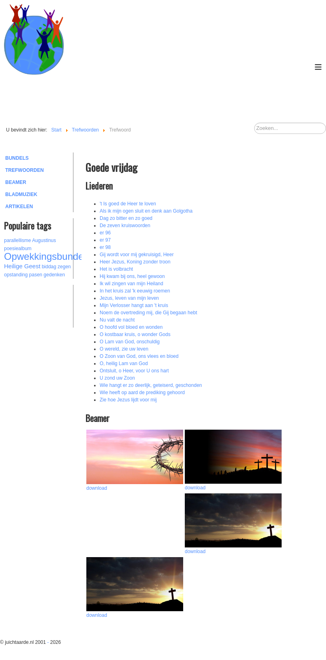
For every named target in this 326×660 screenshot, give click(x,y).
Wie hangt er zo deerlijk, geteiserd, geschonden (151, 385)
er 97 (105, 240)
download (96, 488)
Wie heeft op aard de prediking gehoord (142, 392)
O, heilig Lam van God (124, 363)
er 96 (105, 233)
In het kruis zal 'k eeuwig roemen (135, 291)
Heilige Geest (22, 266)
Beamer (15, 182)
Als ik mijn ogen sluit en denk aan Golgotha (146, 211)
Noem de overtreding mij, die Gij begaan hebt (148, 312)
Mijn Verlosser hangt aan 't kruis (134, 305)
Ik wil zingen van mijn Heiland (131, 283)
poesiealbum (17, 248)
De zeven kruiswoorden (125, 225)
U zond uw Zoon (117, 378)
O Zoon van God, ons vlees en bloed (139, 356)
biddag (49, 266)
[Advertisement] (48, 305)
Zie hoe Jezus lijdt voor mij (128, 400)
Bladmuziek (21, 194)
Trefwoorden (24, 170)
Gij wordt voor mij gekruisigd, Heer (136, 254)
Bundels (17, 158)
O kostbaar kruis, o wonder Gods (135, 334)
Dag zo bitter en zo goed (126, 218)
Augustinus (44, 240)
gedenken (54, 275)
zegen (64, 266)
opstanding (16, 275)
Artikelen (19, 206)
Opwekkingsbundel (45, 256)
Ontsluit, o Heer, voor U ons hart (134, 371)
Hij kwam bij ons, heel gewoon (132, 276)
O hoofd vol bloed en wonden (131, 327)
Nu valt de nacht (117, 320)
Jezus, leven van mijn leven (129, 298)
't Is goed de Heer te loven (128, 204)
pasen (35, 275)
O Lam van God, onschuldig (130, 342)
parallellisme (17, 240)
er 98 (105, 247)
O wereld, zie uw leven (124, 349)
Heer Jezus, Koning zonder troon (135, 262)
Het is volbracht (116, 269)
